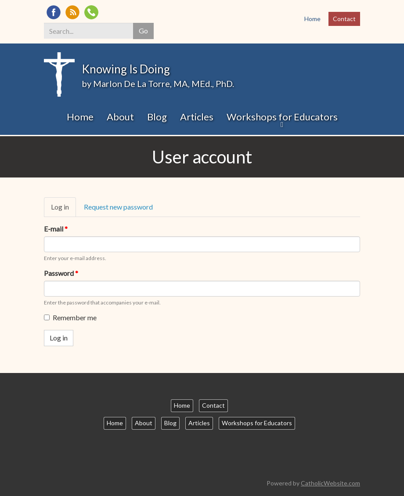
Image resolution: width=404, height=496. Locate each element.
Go (143, 30)
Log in (63, 209)
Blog (157, 117)
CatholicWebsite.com (330, 483)
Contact (344, 18)
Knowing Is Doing (126, 69)
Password (61, 273)
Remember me (70, 317)
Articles (196, 117)
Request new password (118, 207)
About (120, 117)
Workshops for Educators (282, 117)
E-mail (56, 228)
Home (312, 18)
